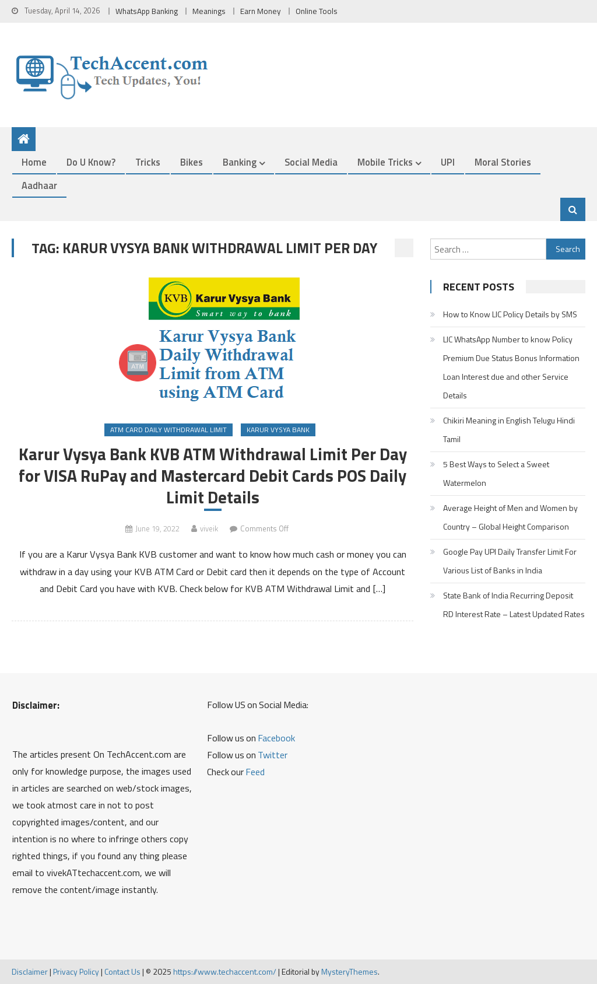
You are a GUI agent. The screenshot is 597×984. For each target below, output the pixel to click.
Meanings (209, 11)
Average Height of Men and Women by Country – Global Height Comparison (510, 517)
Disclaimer (30, 971)
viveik (209, 528)
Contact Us (122, 971)
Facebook (276, 738)
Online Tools (317, 11)
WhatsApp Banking (146, 11)
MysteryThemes (349, 971)
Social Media (311, 162)
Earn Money (260, 11)
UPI (448, 162)
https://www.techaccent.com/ (224, 971)
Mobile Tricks (385, 162)
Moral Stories (503, 162)
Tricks (147, 162)
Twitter (272, 755)
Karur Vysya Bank (278, 429)
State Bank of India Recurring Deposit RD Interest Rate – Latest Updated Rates (514, 604)
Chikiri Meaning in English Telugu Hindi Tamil (509, 429)
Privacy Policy (76, 971)
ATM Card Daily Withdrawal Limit (168, 429)
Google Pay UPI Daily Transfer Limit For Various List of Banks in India (510, 560)
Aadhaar (39, 185)
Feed (255, 772)
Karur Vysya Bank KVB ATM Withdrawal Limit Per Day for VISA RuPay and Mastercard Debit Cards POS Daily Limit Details (213, 475)
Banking (240, 162)
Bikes (191, 162)
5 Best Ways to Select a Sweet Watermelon (496, 473)
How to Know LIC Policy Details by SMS (510, 314)
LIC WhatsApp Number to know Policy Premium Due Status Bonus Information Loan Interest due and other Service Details (511, 367)
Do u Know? (90, 162)
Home (34, 162)
